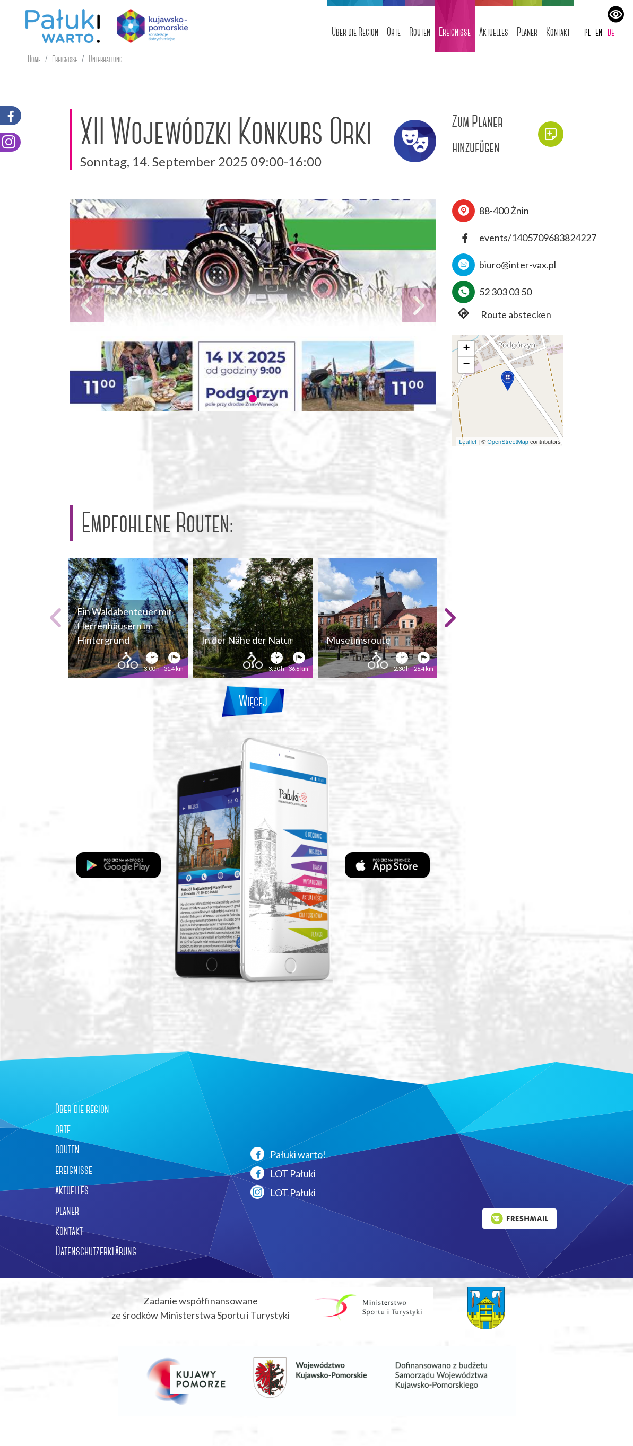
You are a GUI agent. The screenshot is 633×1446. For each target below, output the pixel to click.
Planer (527, 31)
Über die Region (355, 31)
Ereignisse (455, 31)
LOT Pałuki (283, 1173)
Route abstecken (501, 315)
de (611, 31)
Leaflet (467, 442)
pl (587, 31)
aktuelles (72, 1190)
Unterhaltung (105, 59)
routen (67, 1149)
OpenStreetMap (507, 442)
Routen (419, 31)
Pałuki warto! (288, 1154)
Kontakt (558, 31)
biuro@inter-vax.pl (517, 264)
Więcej (253, 701)
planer (67, 1210)
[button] (252, 398)
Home (34, 59)
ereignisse (73, 1170)
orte (63, 1129)
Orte (394, 31)
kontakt (69, 1231)
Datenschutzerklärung (95, 1251)
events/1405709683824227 (537, 237)
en (598, 31)
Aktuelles (493, 31)
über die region (82, 1109)
